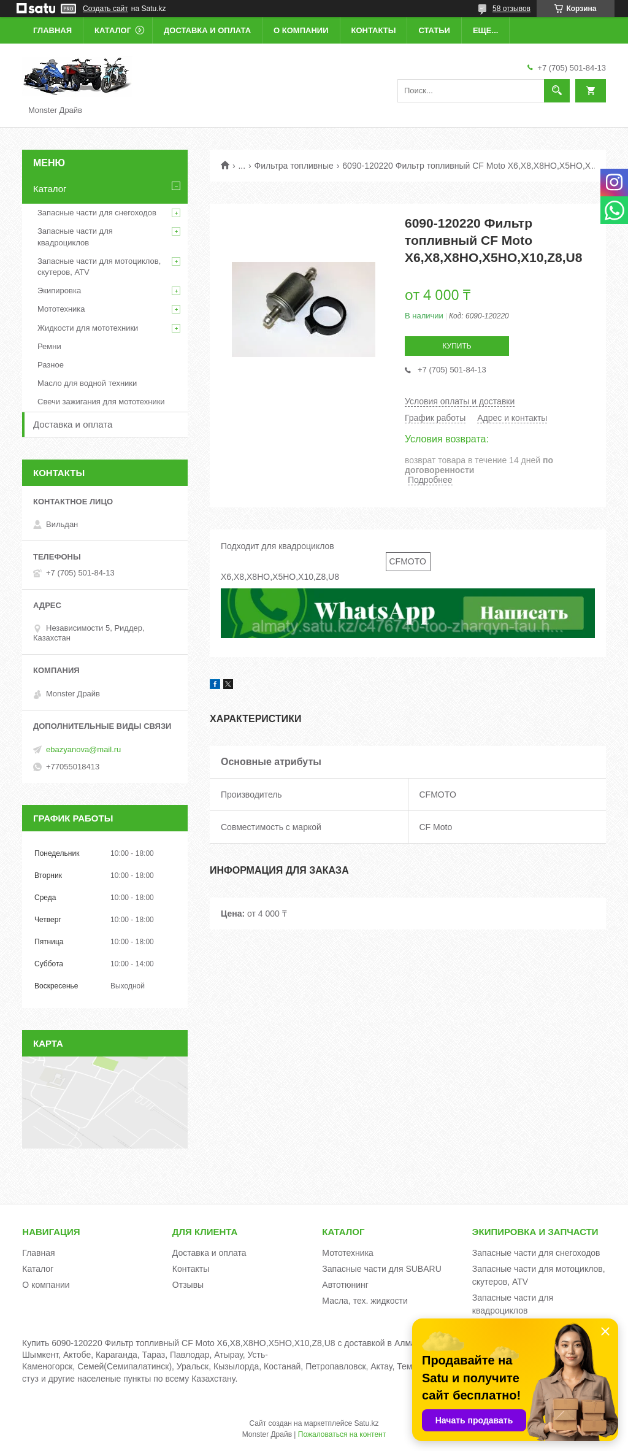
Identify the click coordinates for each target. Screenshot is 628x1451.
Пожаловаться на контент (342, 1434)
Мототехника (61, 309)
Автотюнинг (345, 1285)
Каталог (112, 30)
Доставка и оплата (207, 30)
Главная (52, 30)
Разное (50, 364)
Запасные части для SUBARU (381, 1269)
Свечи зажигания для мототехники (101, 401)
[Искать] (557, 90)
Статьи (434, 30)
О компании (301, 30)
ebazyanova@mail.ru (83, 749)
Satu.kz (366, 1423)
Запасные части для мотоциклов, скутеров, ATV (99, 266)
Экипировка (59, 290)
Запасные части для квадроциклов (75, 236)
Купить (456, 346)
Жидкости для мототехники (87, 328)
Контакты (373, 30)
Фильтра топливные (294, 166)
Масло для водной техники (87, 383)
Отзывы (188, 1285)
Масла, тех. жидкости (365, 1301)
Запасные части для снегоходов (96, 212)
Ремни (49, 346)
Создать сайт (105, 8)
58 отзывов (511, 8)
